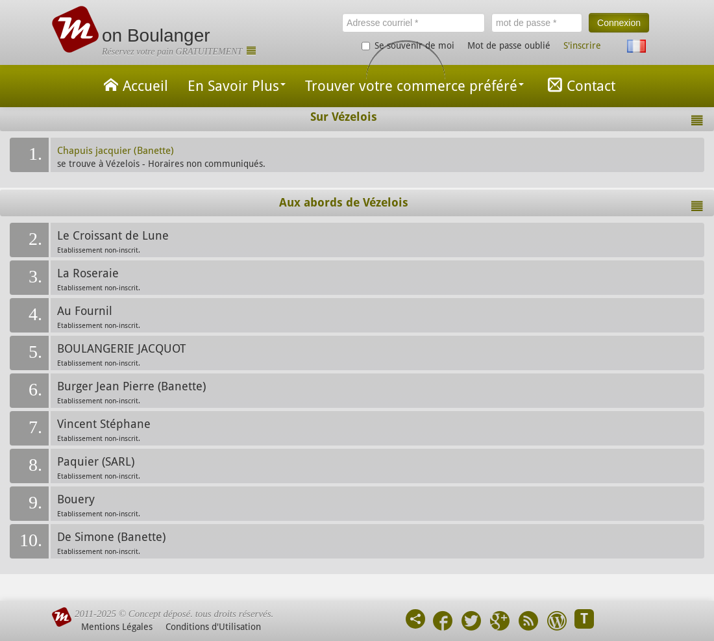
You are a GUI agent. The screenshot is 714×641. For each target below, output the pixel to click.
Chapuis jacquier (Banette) (115, 151)
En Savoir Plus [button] (237, 86)
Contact (579, 84)
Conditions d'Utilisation (213, 627)
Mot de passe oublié (508, 45)
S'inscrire (582, 45)
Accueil (133, 84)
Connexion (619, 23)
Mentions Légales (117, 627)
